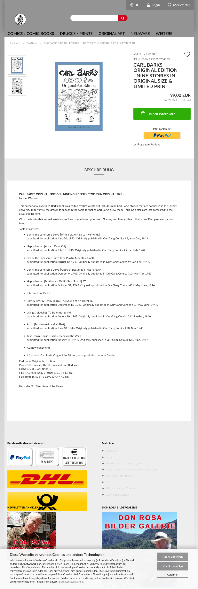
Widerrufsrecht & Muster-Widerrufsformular (131, 469)
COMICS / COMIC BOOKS (31, 33)
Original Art (112, 33)
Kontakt (110, 457)
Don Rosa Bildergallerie (119, 475)
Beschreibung (99, 169)
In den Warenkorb (157, 113)
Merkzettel (179, 5)
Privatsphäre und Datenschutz (123, 488)
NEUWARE (140, 33)
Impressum (112, 450)
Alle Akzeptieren (173, 556)
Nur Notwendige (172, 566)
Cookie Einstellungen (118, 494)
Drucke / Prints (76, 33)
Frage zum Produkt (148, 144)
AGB (108, 482)
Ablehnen (172, 574)
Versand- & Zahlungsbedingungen (125, 463)
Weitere (164, 33)
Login (153, 5)
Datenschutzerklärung (71, 581)
